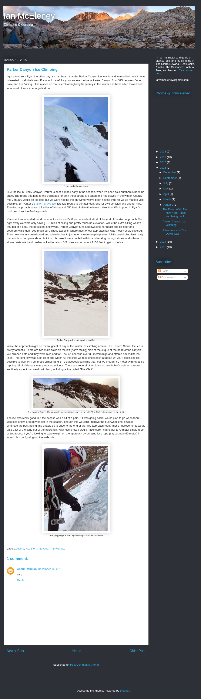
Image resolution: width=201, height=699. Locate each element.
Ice (27, 548)
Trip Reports (57, 548)
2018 (163, 151)
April (166, 194)
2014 (163, 241)
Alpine (20, 548)
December (170, 172)
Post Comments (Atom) (84, 664)
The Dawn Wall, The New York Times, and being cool (175, 213)
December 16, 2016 (50, 569)
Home (76, 651)
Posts (163, 271)
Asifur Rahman (27, 569)
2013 (163, 247)
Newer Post (15, 651)
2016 (163, 162)
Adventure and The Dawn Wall (174, 232)
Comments (166, 277)
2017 (163, 157)
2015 (163, 167)
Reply (20, 580)
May (166, 188)
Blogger (124, 690)
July (166, 183)
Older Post (137, 651)
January (168, 204)
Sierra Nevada (39, 548)
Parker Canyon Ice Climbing (174, 223)
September (170, 177)
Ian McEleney (29, 15)
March (167, 199)
